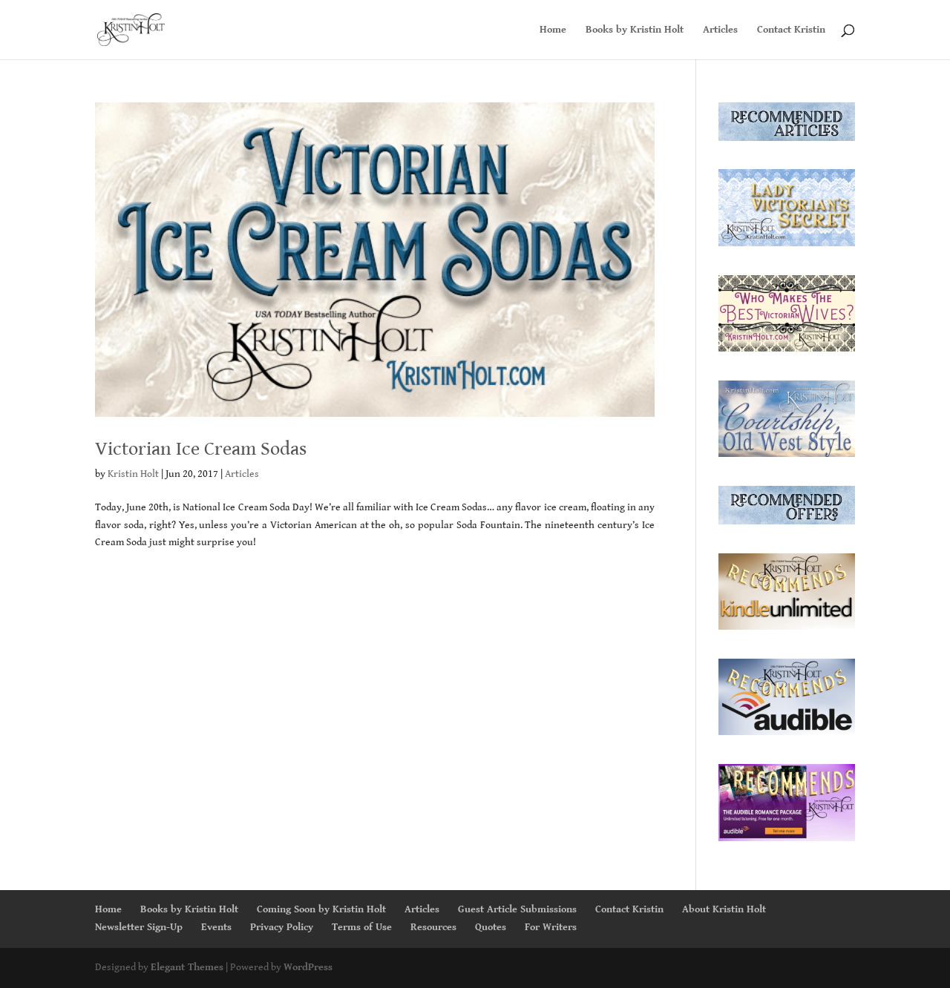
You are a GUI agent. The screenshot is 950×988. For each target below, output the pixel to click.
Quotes (490, 927)
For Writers (551, 927)
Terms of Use (362, 927)
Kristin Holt (133, 474)
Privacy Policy (281, 927)
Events (216, 927)
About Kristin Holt (724, 909)
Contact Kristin (791, 30)
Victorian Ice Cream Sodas (201, 449)
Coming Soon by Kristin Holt (321, 909)
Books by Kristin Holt (635, 30)
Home (553, 30)
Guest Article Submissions (517, 909)
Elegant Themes (187, 967)
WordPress (308, 967)
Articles (720, 30)
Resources (433, 927)
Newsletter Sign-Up (139, 927)
